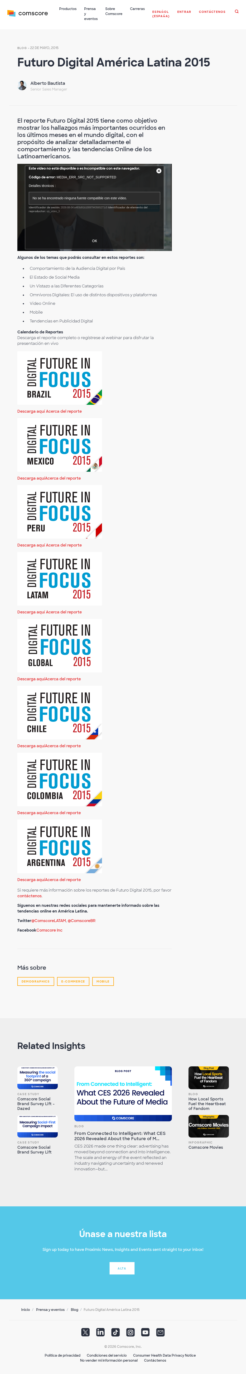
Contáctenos (155, 1360)
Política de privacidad (62, 1355)
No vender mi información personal (109, 1360)
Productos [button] (68, 9)
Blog (22, 48)
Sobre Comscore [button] (114, 11)
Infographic (200, 1142)
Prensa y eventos (50, 1309)
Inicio (25, 1309)
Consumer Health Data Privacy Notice (164, 1355)
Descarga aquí (31, 410)
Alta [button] (122, 1268)
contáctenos (29, 895)
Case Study (28, 1094)
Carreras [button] (137, 9)
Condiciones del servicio (107, 1355)
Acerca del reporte (64, 410)
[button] (161, 16)
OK (94, 240)
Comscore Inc (49, 929)
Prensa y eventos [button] (91, 14)
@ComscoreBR (82, 920)
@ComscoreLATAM (48, 920)
